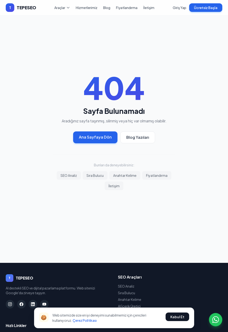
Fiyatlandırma (126, 7)
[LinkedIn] (33, 304)
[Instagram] (10, 304)
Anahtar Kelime (125, 175)
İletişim (148, 7)
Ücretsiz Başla (206, 7)
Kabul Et (177, 317)
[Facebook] (21, 304)
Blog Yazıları (137, 137)
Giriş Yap (179, 7)
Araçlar (62, 7)
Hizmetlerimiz (86, 7)
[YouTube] (44, 304)
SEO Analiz (69, 175)
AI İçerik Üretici (129, 306)
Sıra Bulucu (95, 175)
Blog (106, 7)
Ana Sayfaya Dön (95, 137)
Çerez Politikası (85, 320)
